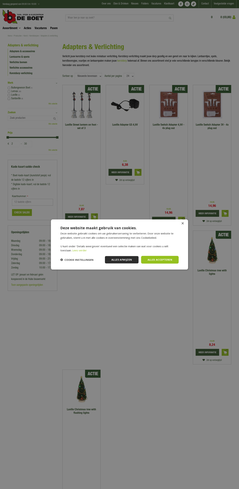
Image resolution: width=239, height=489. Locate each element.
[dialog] (119, 244)
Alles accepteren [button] (160, 259)
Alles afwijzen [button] (121, 259)
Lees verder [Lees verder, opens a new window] (79, 250)
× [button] (182, 223)
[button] (76, 259)
